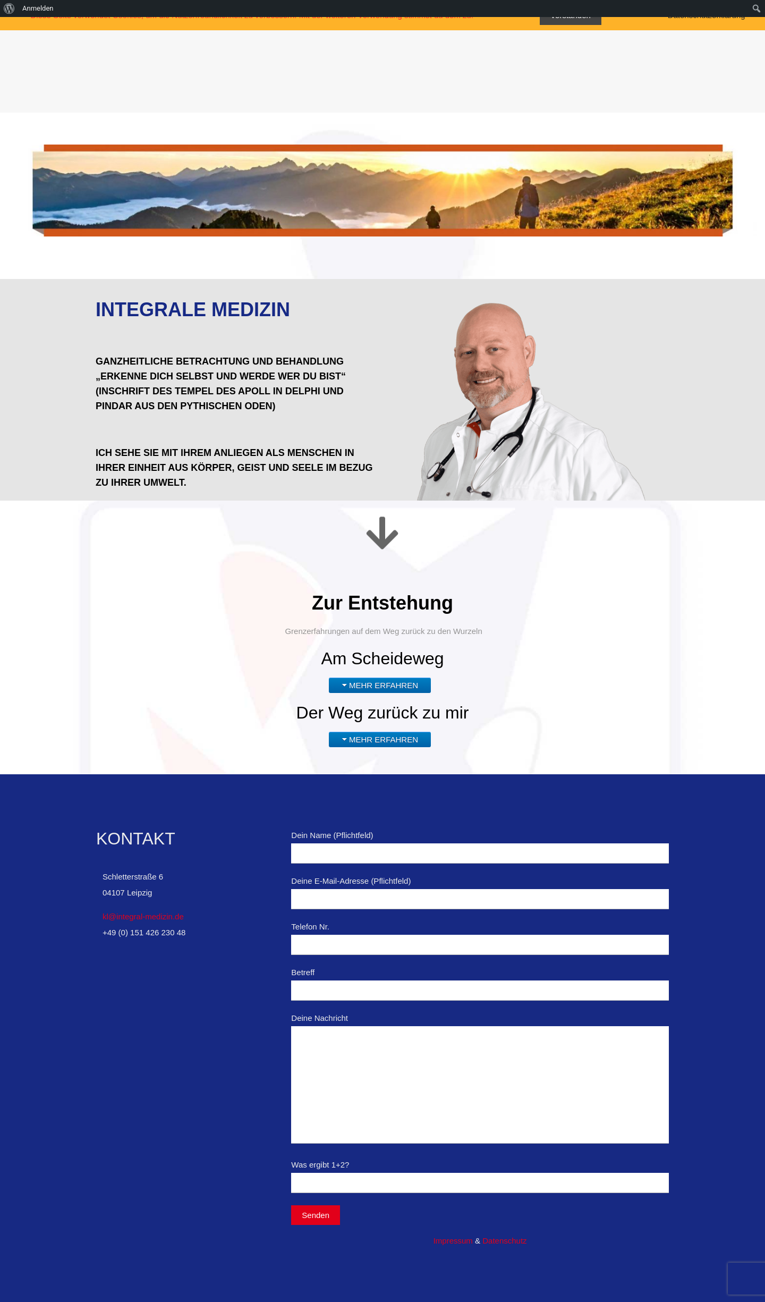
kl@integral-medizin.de (143, 916)
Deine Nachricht (480, 1078)
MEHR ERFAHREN (383, 685)
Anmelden (38, 8)
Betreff (480, 984)
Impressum (453, 1240)
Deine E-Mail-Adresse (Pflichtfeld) (480, 892)
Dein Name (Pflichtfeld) (480, 847)
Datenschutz (504, 1240)
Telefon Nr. (480, 938)
